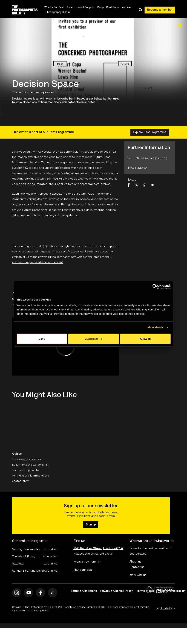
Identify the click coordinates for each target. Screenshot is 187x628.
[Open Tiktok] (52, 592)
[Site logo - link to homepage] (28, 9)
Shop (100, 7)
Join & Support (86, 7)
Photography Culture (58, 12)
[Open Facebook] (40, 592)
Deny (42, 338)
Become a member (160, 10)
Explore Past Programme (149, 132)
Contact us (137, 567)
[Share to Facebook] (128, 185)
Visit (62, 7)
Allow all (145, 338)
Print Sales (112, 7)
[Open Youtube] (28, 592)
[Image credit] (180, 25)
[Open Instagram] (16, 592)
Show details (155, 327)
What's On (50, 7)
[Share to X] (136, 185)
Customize (93, 338)
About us (135, 561)
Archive (126, 7)
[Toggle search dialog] (141, 10)
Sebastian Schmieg (106, 98)
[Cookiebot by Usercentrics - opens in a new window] (155, 286)
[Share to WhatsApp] (144, 185)
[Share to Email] (152, 185)
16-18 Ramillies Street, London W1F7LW (93, 548)
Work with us (138, 575)
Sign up (91, 524)
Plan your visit (82, 570)
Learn (70, 7)
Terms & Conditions (84, 591)
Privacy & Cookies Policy (116, 591)
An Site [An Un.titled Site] (165, 609)
